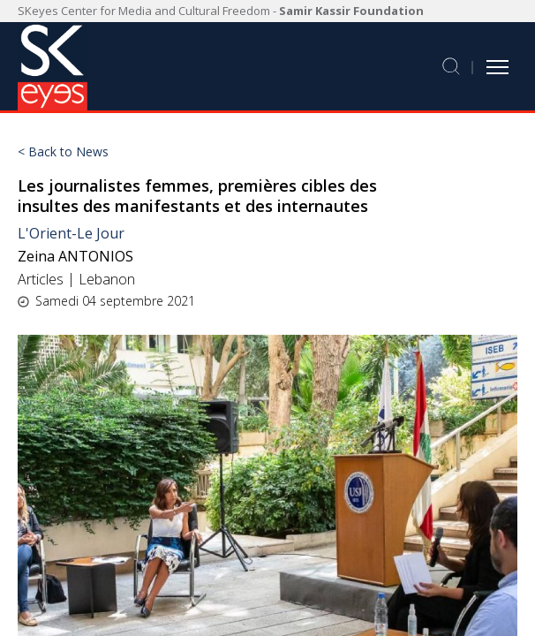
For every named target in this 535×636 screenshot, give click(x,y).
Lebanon (107, 279)
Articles (41, 279)
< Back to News (63, 152)
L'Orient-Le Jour (71, 233)
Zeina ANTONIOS (75, 256)
